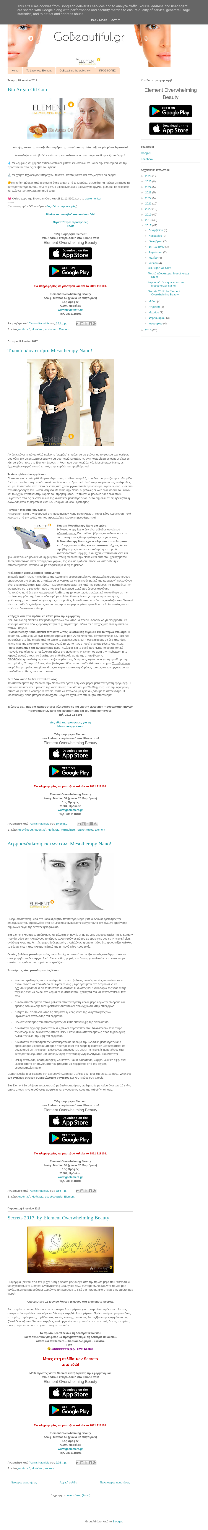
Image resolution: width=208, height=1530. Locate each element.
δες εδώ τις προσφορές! (61, 206)
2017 (148, 225)
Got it (115, 20)
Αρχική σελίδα (68, 1482)
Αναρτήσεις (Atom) (78, 1495)
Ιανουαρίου (156, 323)
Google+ (146, 153)
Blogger (117, 1521)
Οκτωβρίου (156, 241)
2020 (148, 209)
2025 (148, 181)
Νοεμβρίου (156, 235)
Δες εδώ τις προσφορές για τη (70, 722)
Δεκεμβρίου (156, 230)
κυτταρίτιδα (68, 829)
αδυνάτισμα (25, 829)
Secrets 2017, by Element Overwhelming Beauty (58, 1217)
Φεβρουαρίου (157, 317)
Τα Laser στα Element (39, 70)
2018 (148, 220)
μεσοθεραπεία (54, 1196)
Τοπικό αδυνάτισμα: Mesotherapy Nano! (50, 350)
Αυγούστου (156, 252)
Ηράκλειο (37, 329)
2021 (148, 203)
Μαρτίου (154, 312)
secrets (49, 1468)
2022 (148, 198)
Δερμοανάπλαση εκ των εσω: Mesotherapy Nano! (59, 843)
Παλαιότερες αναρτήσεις (115, 1482)
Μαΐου (153, 301)
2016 (148, 330)
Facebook (147, 159)
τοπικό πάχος (84, 829)
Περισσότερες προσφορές (70, 222)
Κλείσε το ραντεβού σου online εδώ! (70, 214)
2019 (148, 214)
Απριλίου (155, 306)
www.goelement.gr (70, 309)
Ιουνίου (153, 263)
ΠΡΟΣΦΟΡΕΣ (107, 70)
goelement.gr (93, 198)
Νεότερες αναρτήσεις (24, 1482)
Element (64, 329)
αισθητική (24, 329)
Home (14, 70)
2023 (148, 192)
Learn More (98, 20)
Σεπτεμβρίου (157, 246)
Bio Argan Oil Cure (28, 89)
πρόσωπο (51, 329)
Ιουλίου (153, 257)
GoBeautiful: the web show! (75, 70)
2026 (148, 176)
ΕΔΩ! (70, 226)
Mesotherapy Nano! (70, 726)
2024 (148, 187)
